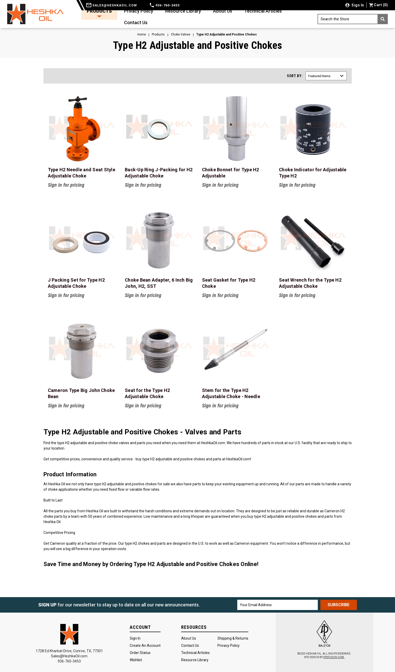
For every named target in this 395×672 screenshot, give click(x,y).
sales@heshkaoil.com (111, 5)
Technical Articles (263, 11)
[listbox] (326, 75)
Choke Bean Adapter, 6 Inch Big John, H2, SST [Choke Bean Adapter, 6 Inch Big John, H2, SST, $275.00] (159, 283)
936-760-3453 (165, 5)
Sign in (357, 5)
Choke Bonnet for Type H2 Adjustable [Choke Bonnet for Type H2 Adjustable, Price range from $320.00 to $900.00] (230, 172)
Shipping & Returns (232, 638)
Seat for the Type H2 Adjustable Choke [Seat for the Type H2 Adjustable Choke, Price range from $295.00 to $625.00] (147, 393)
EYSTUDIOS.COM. (334, 657)
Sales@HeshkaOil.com (69, 656)
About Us (222, 11)
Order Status (140, 653)
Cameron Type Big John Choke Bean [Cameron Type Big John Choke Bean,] (81, 393)
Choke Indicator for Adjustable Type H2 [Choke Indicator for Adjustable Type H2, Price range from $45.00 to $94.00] (313, 172)
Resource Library (183, 11)
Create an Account (145, 645)
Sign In (135, 638)
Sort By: (295, 76)
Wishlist (136, 660)
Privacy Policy (138, 11)
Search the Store (354, 19)
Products (99, 12)
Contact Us (135, 22)
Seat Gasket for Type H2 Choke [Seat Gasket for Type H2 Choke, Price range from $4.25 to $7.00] (229, 283)
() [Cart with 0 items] (378, 4)
